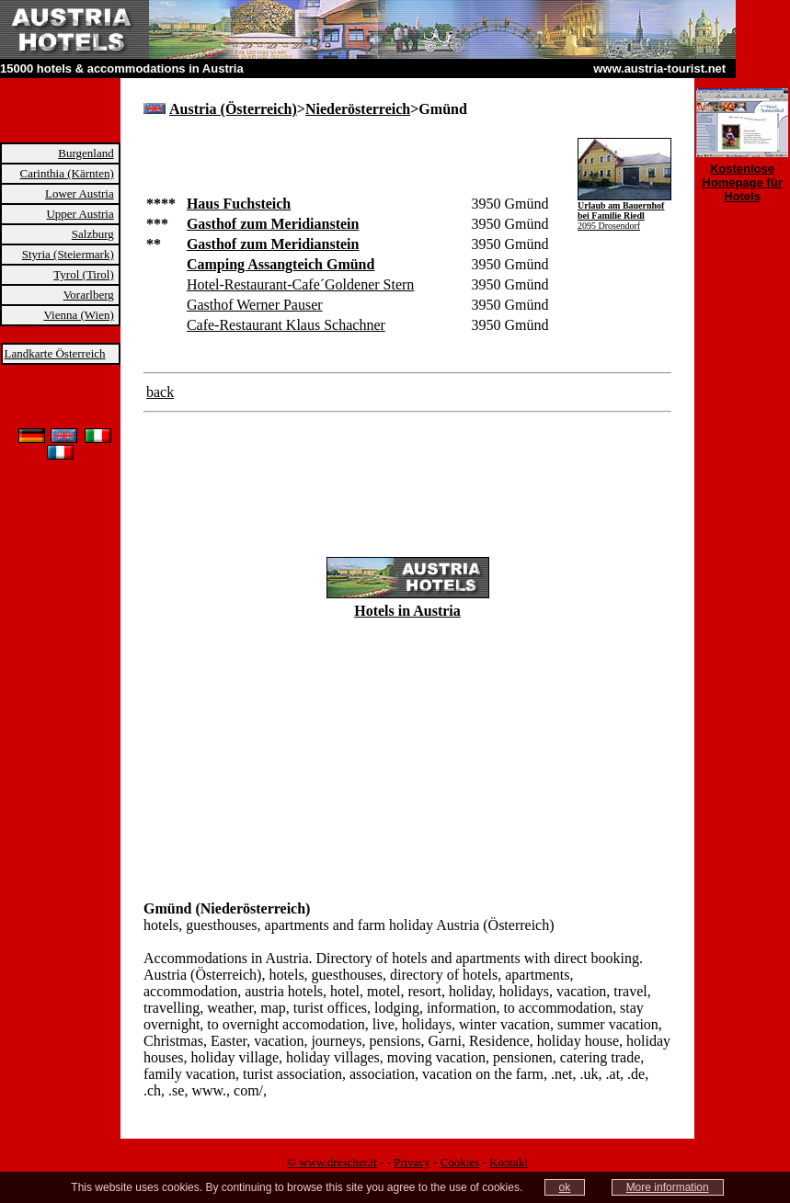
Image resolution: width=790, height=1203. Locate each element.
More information (667, 1187)
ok (565, 1187)
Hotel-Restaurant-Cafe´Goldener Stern (300, 284)
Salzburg (93, 234)
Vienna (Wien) (78, 315)
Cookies (460, 1162)
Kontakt (508, 1162)
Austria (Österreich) (233, 109)
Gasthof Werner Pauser (255, 304)
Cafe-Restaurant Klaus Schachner (286, 325)
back (160, 392)
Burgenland (85, 153)
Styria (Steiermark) (68, 254)
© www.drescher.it (331, 1162)
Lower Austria (79, 193)
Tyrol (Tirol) (83, 274)
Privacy (412, 1162)
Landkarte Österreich (55, 353)
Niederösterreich (357, 109)
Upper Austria (79, 214)
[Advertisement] (358, 165)
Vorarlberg (88, 294)
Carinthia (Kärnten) (67, 173)
